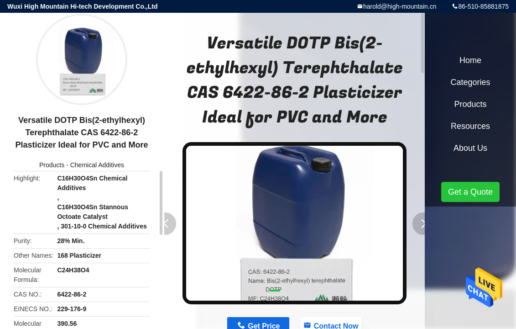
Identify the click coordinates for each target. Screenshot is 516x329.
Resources (470, 126)
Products (51, 165)
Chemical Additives (97, 165)
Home (470, 60)
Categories (470, 82)
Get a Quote (470, 191)
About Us (470, 148)
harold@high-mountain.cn (400, 6)
